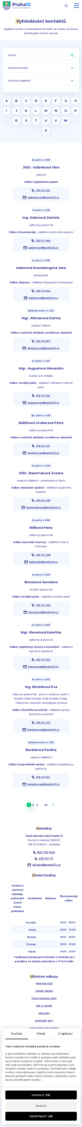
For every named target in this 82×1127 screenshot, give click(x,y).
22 (46, 805)
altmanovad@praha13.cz (43, 348)
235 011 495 (43, 500)
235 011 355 (43, 395)
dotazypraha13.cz (46, 865)
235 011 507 (43, 341)
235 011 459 (43, 605)
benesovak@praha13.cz (43, 666)
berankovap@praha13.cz (43, 784)
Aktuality (44, 1013)
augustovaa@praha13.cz (43, 402)
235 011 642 (43, 290)
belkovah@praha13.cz (43, 562)
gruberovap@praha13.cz (43, 453)
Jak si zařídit (44, 1005)
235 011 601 (43, 777)
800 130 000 (46, 852)
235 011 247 (43, 190)
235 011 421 (43, 446)
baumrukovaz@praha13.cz (43, 507)
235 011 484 (43, 240)
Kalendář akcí (44, 1020)
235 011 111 (46, 858)
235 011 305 (43, 659)
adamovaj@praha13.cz (43, 298)
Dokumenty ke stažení (44, 1028)
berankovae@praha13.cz (43, 729)
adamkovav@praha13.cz (43, 197)
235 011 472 (43, 722)
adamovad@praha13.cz (43, 247)
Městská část (44, 983)
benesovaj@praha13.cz (43, 612)
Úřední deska (44, 991)
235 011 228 (43, 555)
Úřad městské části (44, 998)
